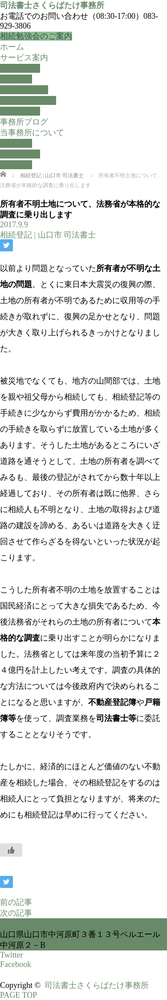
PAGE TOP (18, 995)
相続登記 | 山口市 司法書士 (48, 234)
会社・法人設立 (28, 100)
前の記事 (16, 902)
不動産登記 (20, 111)
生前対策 (16, 79)
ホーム (12, 46)
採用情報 (16, 164)
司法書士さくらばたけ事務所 (52, 5)
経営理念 (16, 143)
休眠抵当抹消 (24, 89)
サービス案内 (24, 57)
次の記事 (16, 912)
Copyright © (22, 985)
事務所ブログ (24, 121)
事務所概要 (20, 154)
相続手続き (20, 68)
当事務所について (32, 132)
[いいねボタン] (11, 850)
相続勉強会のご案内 (36, 36)
